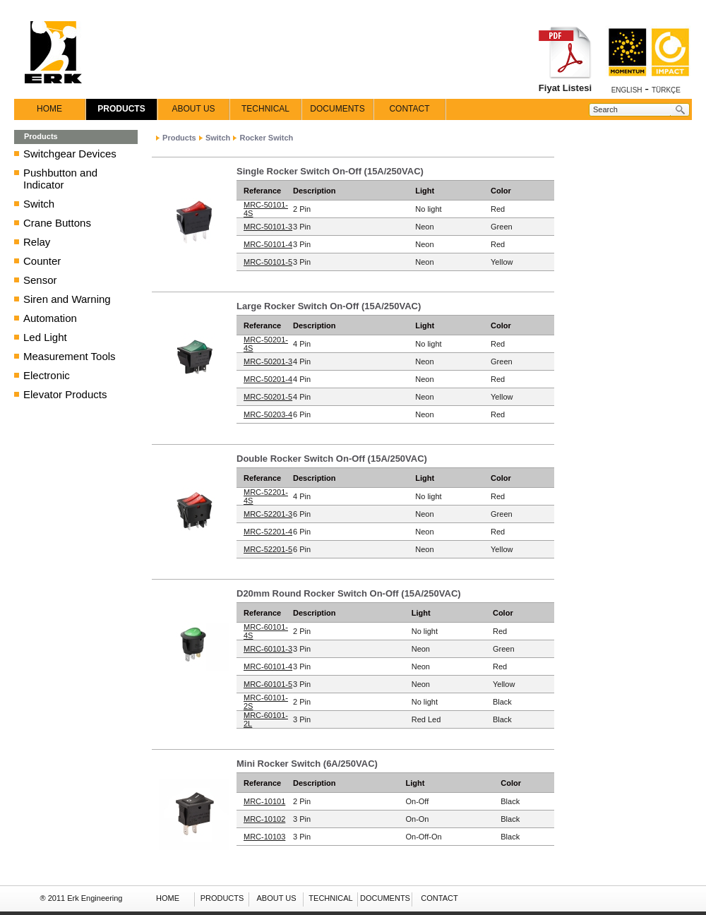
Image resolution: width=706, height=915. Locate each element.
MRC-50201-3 (268, 361)
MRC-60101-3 (268, 649)
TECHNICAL (265, 109)
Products (179, 137)
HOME (49, 109)
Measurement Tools (69, 356)
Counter (42, 261)
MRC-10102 (264, 819)
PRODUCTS (121, 109)
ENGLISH (626, 90)
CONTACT (409, 109)
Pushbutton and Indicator (60, 179)
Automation (50, 318)
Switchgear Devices (69, 154)
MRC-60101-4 (268, 666)
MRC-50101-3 (268, 226)
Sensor (40, 280)
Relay (36, 242)
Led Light (45, 337)
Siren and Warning (67, 299)
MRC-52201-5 (268, 549)
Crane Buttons (57, 223)
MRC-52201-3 (268, 514)
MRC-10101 (264, 801)
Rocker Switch (266, 137)
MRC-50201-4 (268, 379)
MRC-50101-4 (268, 244)
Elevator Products (65, 394)
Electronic (46, 375)
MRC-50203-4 (268, 414)
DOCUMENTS (337, 109)
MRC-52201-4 (268, 531)
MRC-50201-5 (268, 397)
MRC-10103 (264, 836)
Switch (38, 204)
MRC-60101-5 (268, 684)
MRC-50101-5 (268, 262)
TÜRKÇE (666, 90)
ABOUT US (193, 109)
